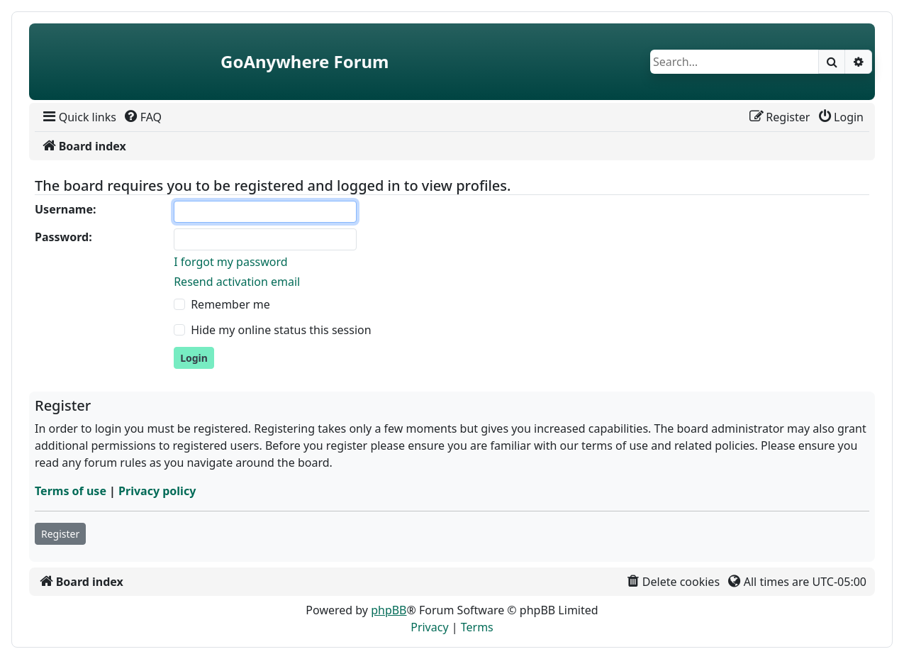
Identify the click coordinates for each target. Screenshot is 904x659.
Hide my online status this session (281, 330)
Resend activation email (237, 281)
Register (60, 534)
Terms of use (70, 491)
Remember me (230, 304)
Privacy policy (157, 491)
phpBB (388, 610)
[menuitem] (78, 117)
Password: (63, 237)
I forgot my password (230, 262)
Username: (65, 209)
